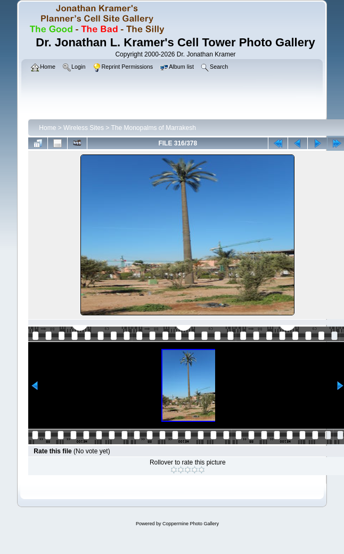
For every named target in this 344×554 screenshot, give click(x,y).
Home (47, 128)
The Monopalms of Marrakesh (153, 128)
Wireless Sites (83, 128)
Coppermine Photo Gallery (190, 523)
